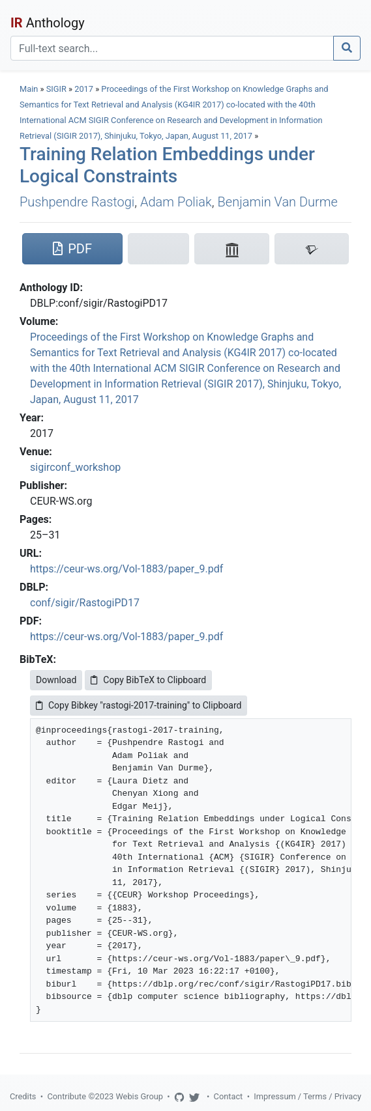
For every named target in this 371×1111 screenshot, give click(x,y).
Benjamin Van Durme (278, 202)
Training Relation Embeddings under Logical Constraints (167, 165)
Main (29, 89)
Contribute (66, 1096)
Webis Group (139, 1096)
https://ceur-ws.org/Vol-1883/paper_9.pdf (126, 569)
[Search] (172, 48)
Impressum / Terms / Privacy (307, 1096)
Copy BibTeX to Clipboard (148, 680)
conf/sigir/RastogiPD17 (85, 603)
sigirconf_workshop (75, 467)
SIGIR (56, 89)
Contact (228, 1096)
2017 (83, 89)
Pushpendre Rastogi (77, 202)
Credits (23, 1096)
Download (56, 680)
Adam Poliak (176, 202)
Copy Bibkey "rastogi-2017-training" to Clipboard (138, 705)
